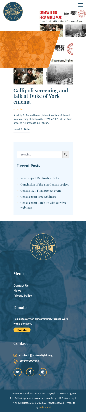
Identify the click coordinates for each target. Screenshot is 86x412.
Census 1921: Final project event (41, 190)
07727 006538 (29, 361)
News (17, 290)
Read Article (22, 129)
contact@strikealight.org (35, 355)
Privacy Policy (23, 296)
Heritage (20, 108)
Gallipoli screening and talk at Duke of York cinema (41, 96)
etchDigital (44, 407)
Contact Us (21, 286)
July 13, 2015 (33, 108)
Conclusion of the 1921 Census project (45, 184)
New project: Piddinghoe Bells (40, 178)
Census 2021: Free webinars (38, 196)
